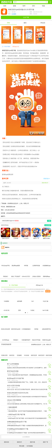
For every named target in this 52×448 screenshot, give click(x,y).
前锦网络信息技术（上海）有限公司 (18, 203)
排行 (33, 6)
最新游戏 (6, 442)
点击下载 (26, 17)
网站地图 (21, 446)
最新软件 (19, 442)
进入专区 (48, 291)
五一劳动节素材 (6, 46)
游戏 (14, 6)
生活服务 (14, 14)
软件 (24, 6)
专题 (43, 6)
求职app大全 (15, 46)
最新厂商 (45, 442)
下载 (49, 367)
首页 (4, 6)
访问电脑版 (30, 446)
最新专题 (32, 442)
